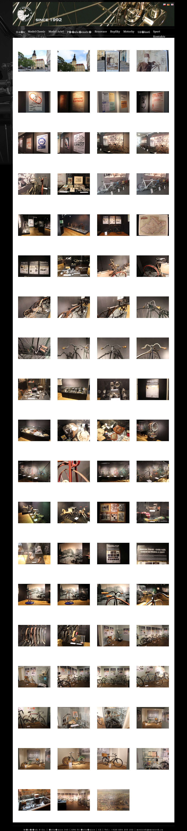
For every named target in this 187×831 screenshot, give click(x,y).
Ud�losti (144, 32)
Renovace (101, 31)
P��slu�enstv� (79, 32)
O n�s (20, 32)
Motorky (128, 31)
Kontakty (159, 36)
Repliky (115, 31)
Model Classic (36, 31)
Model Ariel (56, 31)
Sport (156, 31)
